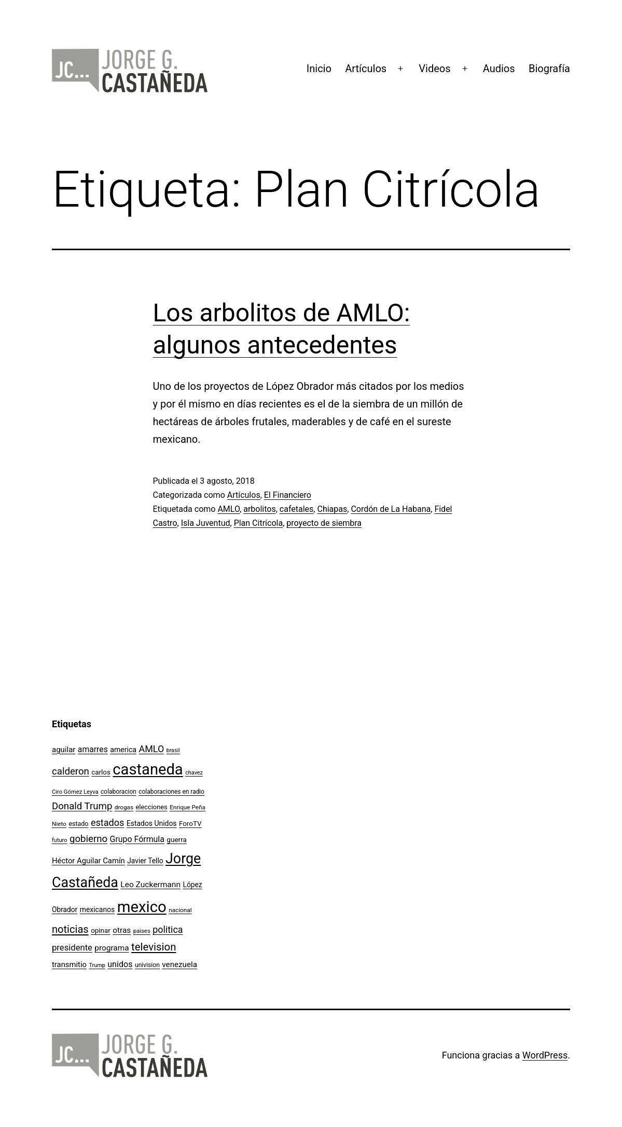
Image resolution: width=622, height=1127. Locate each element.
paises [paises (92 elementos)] (141, 930)
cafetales (297, 509)
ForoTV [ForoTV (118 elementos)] (190, 823)
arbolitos (259, 509)
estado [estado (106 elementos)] (78, 823)
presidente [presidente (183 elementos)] (72, 948)
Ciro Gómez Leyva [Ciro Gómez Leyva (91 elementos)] (75, 792)
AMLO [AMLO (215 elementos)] (151, 748)
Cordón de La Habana (391, 509)
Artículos (365, 68)
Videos (434, 68)
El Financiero (287, 495)
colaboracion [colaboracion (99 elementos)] (118, 791)
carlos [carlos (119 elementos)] (100, 772)
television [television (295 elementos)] (153, 947)
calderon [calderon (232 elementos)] (70, 771)
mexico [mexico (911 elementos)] (142, 907)
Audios (499, 68)
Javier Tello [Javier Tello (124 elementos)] (145, 861)
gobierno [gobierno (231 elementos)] (88, 839)
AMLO (228, 509)
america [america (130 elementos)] (123, 749)
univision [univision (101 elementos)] (147, 965)
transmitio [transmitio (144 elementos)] (69, 964)
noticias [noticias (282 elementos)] (70, 929)
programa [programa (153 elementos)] (111, 948)
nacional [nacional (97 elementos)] (180, 910)
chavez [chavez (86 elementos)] (194, 772)
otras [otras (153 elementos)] (122, 930)
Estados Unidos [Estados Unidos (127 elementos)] (152, 823)
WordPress (545, 1055)
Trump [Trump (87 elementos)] (97, 965)
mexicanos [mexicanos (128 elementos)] (97, 909)
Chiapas (332, 509)
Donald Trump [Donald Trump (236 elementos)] (82, 806)
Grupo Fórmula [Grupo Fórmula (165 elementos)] (137, 839)
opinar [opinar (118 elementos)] (100, 930)
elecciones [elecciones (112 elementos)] (152, 807)
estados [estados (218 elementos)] (108, 822)
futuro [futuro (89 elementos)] (59, 840)
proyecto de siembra (324, 523)
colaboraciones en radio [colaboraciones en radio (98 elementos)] (171, 791)
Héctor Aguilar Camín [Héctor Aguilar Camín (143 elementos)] (88, 860)
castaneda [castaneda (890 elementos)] (148, 769)
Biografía (549, 68)
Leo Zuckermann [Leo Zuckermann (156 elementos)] (150, 884)
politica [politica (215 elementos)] (168, 929)
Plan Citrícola (258, 523)
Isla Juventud (205, 523)
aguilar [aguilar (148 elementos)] (63, 749)
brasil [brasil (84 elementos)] (173, 750)
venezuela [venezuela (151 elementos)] (179, 964)
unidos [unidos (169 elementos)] (119, 964)
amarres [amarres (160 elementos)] (93, 749)
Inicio (319, 68)
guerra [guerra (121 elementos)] (177, 839)
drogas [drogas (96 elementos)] (124, 807)
